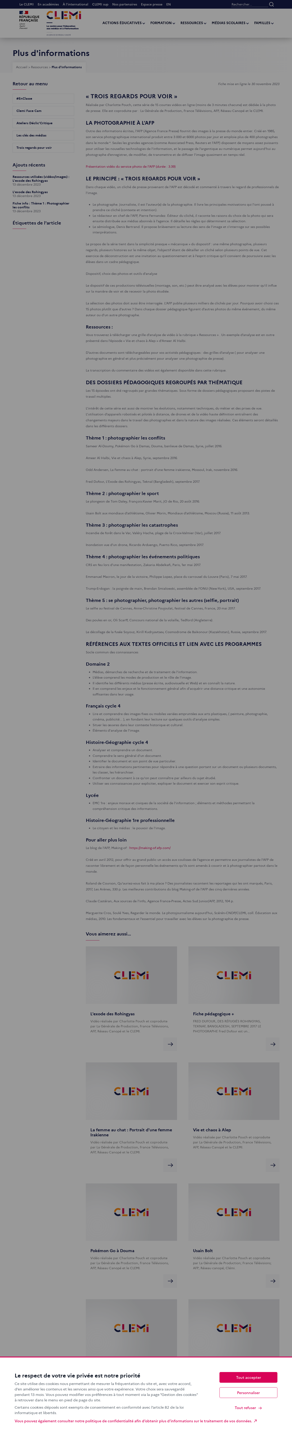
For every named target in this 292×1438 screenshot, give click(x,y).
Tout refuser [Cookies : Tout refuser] (248, 1407)
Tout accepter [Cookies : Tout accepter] (248, 1377)
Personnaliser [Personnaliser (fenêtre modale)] (248, 1392)
